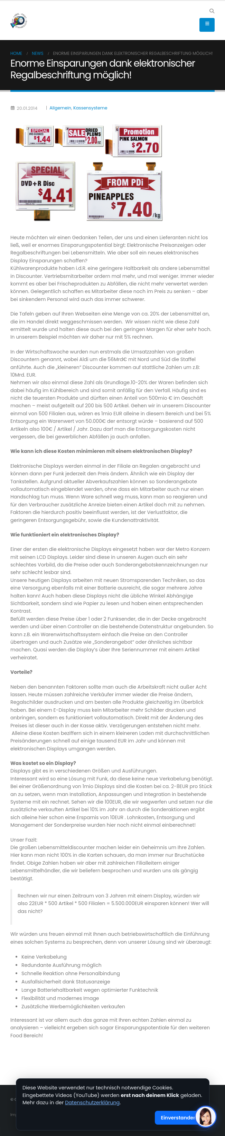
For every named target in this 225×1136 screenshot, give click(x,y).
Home (16, 53)
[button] (212, 11)
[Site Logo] (18, 20)
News (37, 53)
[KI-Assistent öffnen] (206, 1117)
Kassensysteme (90, 108)
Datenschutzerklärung (92, 1102)
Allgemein (60, 108)
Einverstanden (178, 1117)
